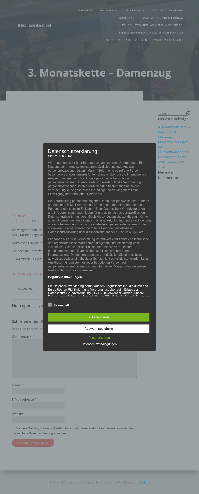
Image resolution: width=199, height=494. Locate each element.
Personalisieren (99, 337)
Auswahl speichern (99, 328)
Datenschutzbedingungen (99, 344)
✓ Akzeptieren (98, 317)
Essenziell (58, 304)
